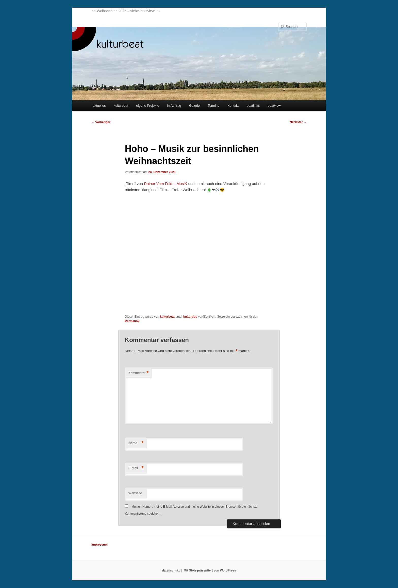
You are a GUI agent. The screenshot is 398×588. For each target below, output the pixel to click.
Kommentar (138, 373)
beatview (274, 105)
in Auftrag (174, 105)
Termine (213, 105)
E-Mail (136, 468)
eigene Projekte (147, 105)
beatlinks (253, 105)
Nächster (298, 122)
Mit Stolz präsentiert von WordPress (210, 570)
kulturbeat (121, 105)
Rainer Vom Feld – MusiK (165, 183)
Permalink (132, 321)
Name (136, 443)
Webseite (135, 493)
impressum (99, 544)
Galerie (194, 105)
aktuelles (99, 105)
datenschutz (171, 570)
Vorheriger (100, 122)
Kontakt (233, 105)
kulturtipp (190, 316)
